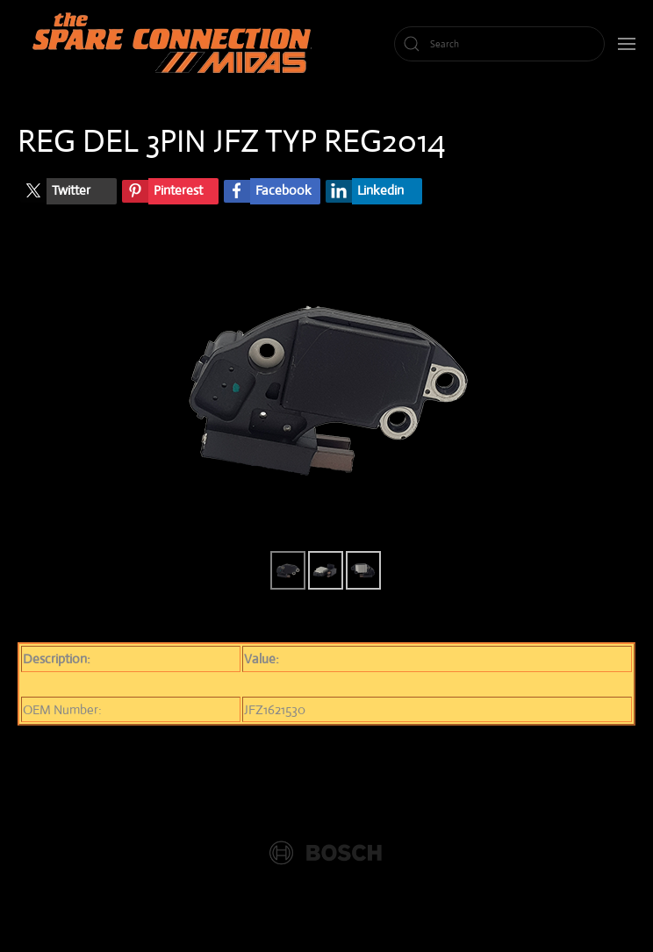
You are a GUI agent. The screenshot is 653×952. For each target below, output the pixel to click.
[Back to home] (176, 44)
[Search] (499, 43)
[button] (626, 44)
